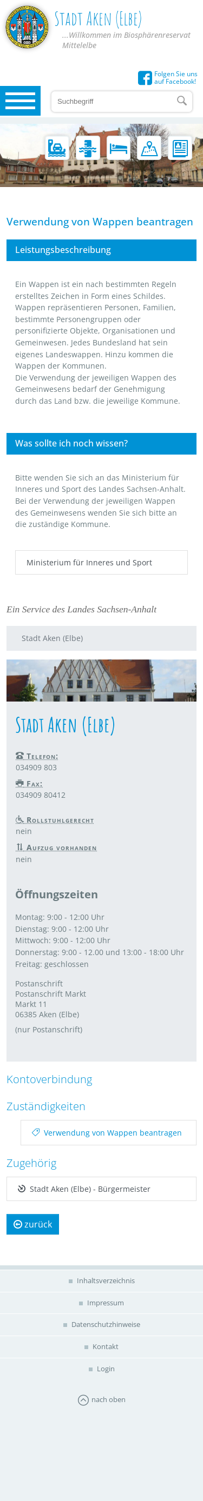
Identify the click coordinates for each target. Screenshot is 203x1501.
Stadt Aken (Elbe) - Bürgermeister (84, 1189)
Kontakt (105, 1346)
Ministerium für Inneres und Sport (89, 562)
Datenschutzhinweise (105, 1324)
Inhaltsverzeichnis (105, 1280)
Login (105, 1368)
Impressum (105, 1302)
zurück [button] (33, 1224)
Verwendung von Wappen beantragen (107, 1133)
